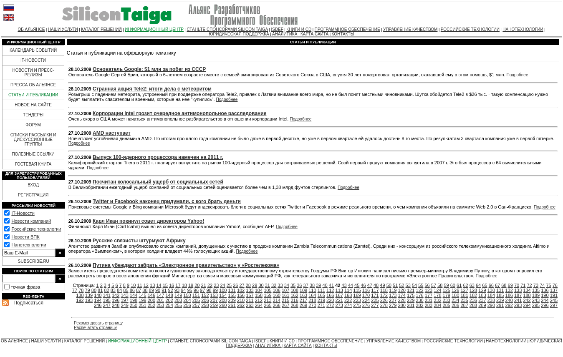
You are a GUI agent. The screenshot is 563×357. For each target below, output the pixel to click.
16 (171, 285)
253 (160, 305)
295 (536, 305)
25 (229, 285)
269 (303, 305)
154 (223, 295)
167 (339, 295)
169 (357, 295)
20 (196, 285)
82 (106, 290)
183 (482, 295)
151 (196, 295)
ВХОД (33, 185)
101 (231, 290)
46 (363, 285)
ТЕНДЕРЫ (33, 115)
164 (312, 295)
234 (455, 300)
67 (497, 285)
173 (392, 295)
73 (535, 285)
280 (401, 305)
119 (392, 290)
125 (446, 290)
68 (503, 285)
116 (366, 290)
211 (249, 300)
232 (437, 300)
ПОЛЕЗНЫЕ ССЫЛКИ (33, 154)
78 (80, 290)
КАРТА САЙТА (314, 34)
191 (554, 295)
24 (222, 285)
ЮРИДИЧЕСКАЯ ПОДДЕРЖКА (239, 34)
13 (152, 285)
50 (388, 285)
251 (142, 305)
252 (151, 305)
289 (482, 305)
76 (555, 285)
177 (428, 295)
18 (184, 285)
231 (428, 300)
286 (455, 305)
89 (151, 290)
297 (554, 305)
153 (214, 295)
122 (419, 290)
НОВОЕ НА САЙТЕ (33, 105)
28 (248, 285)
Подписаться (28, 303)
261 (231, 305)
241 (518, 300)
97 (202, 290)
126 (455, 290)
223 (357, 300)
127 (464, 290)
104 (259, 290)
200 (151, 300)
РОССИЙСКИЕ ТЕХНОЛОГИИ (470, 29)
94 (183, 290)
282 (419, 305)
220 (330, 300)
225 (375, 300)
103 (249, 290)
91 (164, 290)
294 (526, 305)
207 (214, 300)
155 (231, 295)
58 (439, 285)
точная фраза (25, 286)
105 (267, 290)
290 (491, 305)
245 (554, 300)
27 (241, 285)
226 (384, 300)
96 (196, 290)
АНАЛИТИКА (285, 34)
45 (356, 285)
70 (516, 285)
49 (382, 285)
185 (500, 295)
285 (446, 305)
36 (299, 285)
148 (169, 295)
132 (509, 290)
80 (93, 290)
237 (482, 300)
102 (241, 290)
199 (142, 300)
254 (169, 305)
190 (544, 295)
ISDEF (277, 29)
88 (144, 290)
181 (464, 295)
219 (321, 300)
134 (526, 290)
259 (214, 305)
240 (509, 300)
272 (330, 305)
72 (529, 285)
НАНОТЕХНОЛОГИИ (522, 29)
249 (124, 305)
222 (348, 300)
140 (97, 295)
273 (339, 305)
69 (510, 285)
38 (312, 285)
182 (473, 295)
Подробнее (517, 75)
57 (433, 285)
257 (196, 305)
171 (375, 295)
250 (133, 305)
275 (357, 305)
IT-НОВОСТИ (33, 60)
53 (408, 285)
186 (509, 295)
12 (146, 285)
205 (196, 300)
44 (350, 285)
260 (223, 305)
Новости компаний (31, 221)
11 (139, 285)
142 (115, 295)
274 (348, 305)
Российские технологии (36, 228)
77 (74, 290)
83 (113, 290)
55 (420, 285)
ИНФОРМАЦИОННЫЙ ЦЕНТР (154, 29)
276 (366, 305)
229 (410, 300)
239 (500, 300)
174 (401, 295)
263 (249, 305)
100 (223, 290)
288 (473, 305)
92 (170, 290)
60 (452, 285)
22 (209, 285)
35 (292, 285)
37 (305, 285)
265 (267, 305)
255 (178, 305)
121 (410, 290)
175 (410, 295)
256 (187, 305)
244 (544, 300)
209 (231, 300)
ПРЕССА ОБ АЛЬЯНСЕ (33, 85)
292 (509, 305)
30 (260, 285)
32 (273, 285)
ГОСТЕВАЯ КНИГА (33, 164)
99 (215, 290)
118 (384, 290)
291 (500, 305)
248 (115, 305)
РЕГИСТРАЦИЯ (33, 195)
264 (259, 305)
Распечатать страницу (95, 327)
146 (151, 295)
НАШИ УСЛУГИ (63, 29)
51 (395, 285)
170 (366, 295)
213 (267, 300)
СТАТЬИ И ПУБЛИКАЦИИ (33, 95)
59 (446, 285)
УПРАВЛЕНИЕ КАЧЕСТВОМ (410, 29)
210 (241, 300)
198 (133, 300)
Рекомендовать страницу (98, 323)
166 (330, 295)
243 (536, 300)
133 (518, 290)
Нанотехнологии (28, 244)
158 (259, 295)
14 (158, 285)
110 (312, 290)
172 (384, 295)
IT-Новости (22, 213)
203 (178, 300)
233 (446, 300)
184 (491, 295)
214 (276, 300)
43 (343, 285)
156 (241, 295)
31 (267, 285)
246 (97, 305)
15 (165, 285)
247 (107, 305)
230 (419, 300)
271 (321, 305)
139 (89, 295)
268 (294, 305)
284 (437, 305)
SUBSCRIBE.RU (33, 261)
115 (357, 290)
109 (303, 290)
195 (107, 300)
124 (437, 290)
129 (482, 290)
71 (522, 285)
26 (235, 285)
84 (119, 290)
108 (294, 290)
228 (401, 300)
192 (79, 300)
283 (428, 305)
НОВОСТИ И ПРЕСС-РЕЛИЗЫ (33, 72)
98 (208, 290)
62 (465, 285)
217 (303, 300)
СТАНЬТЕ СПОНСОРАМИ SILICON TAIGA (227, 29)
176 (419, 295)
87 (138, 290)
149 (178, 295)
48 (376, 285)
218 (312, 300)
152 (205, 295)
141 (107, 295)
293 (518, 305)
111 (321, 290)
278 (384, 305)
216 (294, 300)
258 (205, 305)
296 (544, 305)
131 (500, 290)
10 (133, 285)
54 (414, 285)
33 (280, 285)
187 (518, 295)
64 (478, 285)
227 (392, 300)
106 (276, 290)
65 (484, 285)
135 (536, 290)
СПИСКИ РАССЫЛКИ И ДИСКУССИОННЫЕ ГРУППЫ (33, 139)
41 (331, 285)
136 (544, 290)
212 (259, 300)
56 (427, 285)
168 (348, 295)
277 (375, 305)
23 (216, 285)
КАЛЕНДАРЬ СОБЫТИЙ (33, 50)
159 (267, 295)
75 (548, 285)
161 (285, 295)
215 (285, 300)
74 (542, 285)
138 (79, 295)
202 (169, 300)
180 (455, 295)
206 (205, 300)
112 (330, 290)
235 (464, 300)
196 (115, 300)
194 (97, 300)
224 (366, 300)
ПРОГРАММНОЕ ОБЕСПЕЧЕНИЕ (347, 29)
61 (459, 285)
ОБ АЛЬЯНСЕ (31, 29)
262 (241, 305)
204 (187, 300)
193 (89, 300)
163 (303, 295)
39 (318, 285)
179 (446, 295)
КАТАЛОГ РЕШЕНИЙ (101, 29)
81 (100, 290)
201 (160, 300)
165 (321, 295)
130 (491, 290)
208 (223, 300)
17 (177, 285)
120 (401, 290)
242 (526, 300)
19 (190, 285)
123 (428, 290)
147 (160, 295)
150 (187, 295)
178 (437, 295)
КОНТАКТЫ (343, 34)
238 (491, 300)
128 (473, 290)
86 (132, 290)
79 (87, 290)
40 (325, 285)
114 (348, 290)
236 (473, 300)
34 (286, 285)
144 (133, 295)
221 (339, 300)
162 (294, 295)
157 (249, 295)
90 (157, 290)
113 (339, 290)
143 (124, 295)
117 (375, 290)
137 (554, 290)
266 (276, 305)
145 (142, 295)
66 (491, 285)
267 (285, 305)
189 (536, 295)
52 (401, 285)
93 (176, 290)
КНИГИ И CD (298, 29)
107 (285, 290)
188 (526, 295)
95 (189, 290)
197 (124, 300)
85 (125, 290)
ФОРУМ (33, 125)
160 (276, 295)
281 (410, 305)
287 (464, 305)
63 (472, 285)
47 (369, 285)
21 (203, 285)
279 (392, 305)
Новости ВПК (25, 236)
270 (312, 305)
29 (254, 285)
